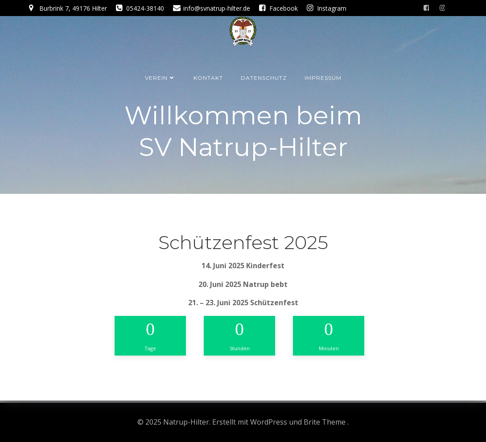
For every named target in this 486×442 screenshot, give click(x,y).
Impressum (323, 77)
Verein (160, 77)
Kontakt (208, 77)
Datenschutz (264, 77)
